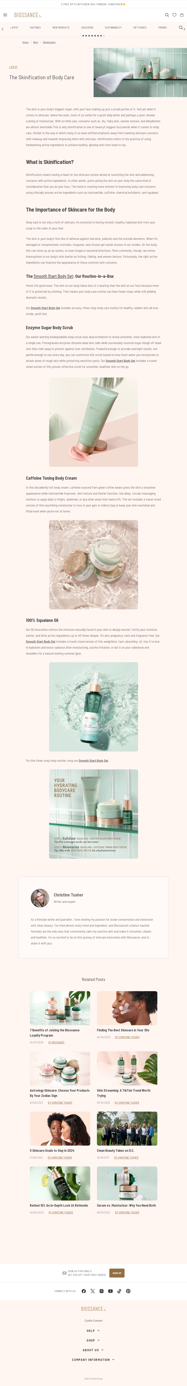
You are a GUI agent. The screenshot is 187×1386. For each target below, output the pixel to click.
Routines (35, 27)
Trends (162, 27)
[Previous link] (2, 29)
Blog (35, 42)
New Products (61, 27)
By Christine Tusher (127, 1037)
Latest (14, 27)
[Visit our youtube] (110, 1291)
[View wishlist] (174, 15)
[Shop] (93, 1340)
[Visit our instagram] (101, 1291)
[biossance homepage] (28, 15)
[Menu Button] (5, 15)
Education (87, 27)
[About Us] (93, 1350)
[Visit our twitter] (92, 1291)
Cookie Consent (93, 1320)
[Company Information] (93, 1359)
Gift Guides (139, 27)
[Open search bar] (167, 15)
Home (25, 42)
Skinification (49, 42)
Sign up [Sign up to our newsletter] (116, 1273)
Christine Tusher (68, 894)
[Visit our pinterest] (128, 1291)
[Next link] (184, 29)
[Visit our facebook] (83, 1291)
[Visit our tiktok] (119, 1291)
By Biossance (57, 1042)
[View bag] (182, 15)
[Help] (93, 1330)
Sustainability (113, 27)
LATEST (13, 67)
